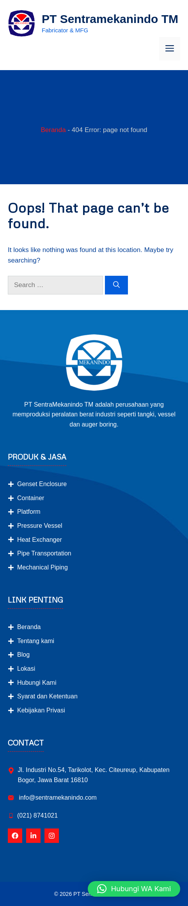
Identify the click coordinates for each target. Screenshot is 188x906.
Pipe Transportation (44, 553)
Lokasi (26, 668)
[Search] (116, 285)
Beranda (53, 130)
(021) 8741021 (37, 815)
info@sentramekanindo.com (57, 797)
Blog (23, 654)
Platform (29, 511)
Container (30, 498)
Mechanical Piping (42, 567)
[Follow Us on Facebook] (15, 835)
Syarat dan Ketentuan (47, 696)
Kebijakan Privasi (41, 710)
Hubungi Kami (37, 682)
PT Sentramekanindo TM (110, 18)
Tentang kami (35, 641)
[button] (134, 889)
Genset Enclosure (42, 484)
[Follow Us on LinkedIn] (33, 835)
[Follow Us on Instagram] (51, 835)
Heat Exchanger (39, 539)
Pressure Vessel (39, 525)
